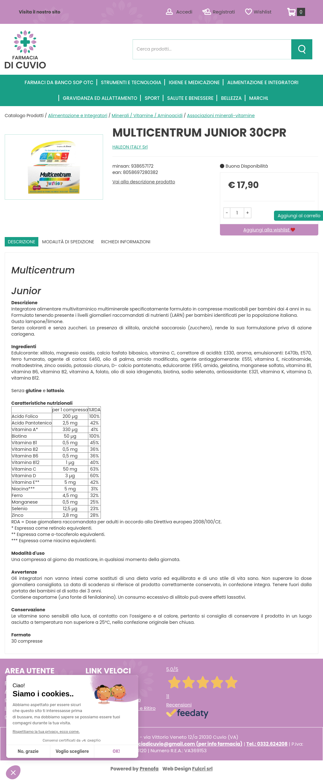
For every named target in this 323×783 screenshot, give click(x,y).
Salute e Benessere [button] (190, 98)
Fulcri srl (202, 768)
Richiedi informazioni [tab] (126, 242)
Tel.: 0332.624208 (266, 744)
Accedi (184, 11)
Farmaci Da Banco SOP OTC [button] (59, 82)
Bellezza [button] (231, 98)
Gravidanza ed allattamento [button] (100, 98)
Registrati (224, 11)
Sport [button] (152, 98)
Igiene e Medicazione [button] (194, 82)
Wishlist (262, 11)
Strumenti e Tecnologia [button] (131, 82)
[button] (226, 213)
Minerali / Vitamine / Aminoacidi (147, 115)
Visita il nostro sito (39, 12)
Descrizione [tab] (21, 242)
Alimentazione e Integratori (77, 115)
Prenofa (149, 768)
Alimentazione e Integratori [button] (262, 82)
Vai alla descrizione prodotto (143, 182)
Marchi (258, 98)
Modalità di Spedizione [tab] (68, 242)
